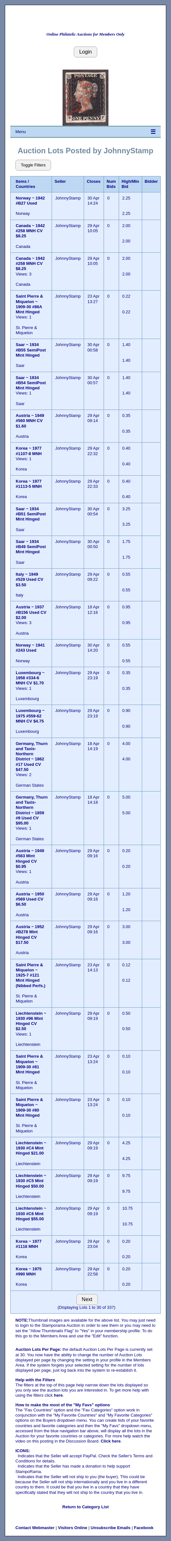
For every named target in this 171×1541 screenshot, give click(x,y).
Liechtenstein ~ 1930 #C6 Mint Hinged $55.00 (31, 1213)
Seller (60, 181)
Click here (111, 1441)
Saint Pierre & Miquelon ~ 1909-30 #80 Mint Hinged (29, 1107)
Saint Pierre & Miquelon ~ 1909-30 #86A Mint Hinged (29, 304)
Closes (93, 181)
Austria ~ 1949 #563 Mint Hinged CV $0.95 (30, 858)
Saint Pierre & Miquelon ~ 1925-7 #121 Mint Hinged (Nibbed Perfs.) (30, 975)
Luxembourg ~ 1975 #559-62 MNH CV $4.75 (30, 716)
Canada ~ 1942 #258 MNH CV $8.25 (30, 231)
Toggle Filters (33, 165)
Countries (25, 186)
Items (21, 181)
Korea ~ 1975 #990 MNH (29, 1271)
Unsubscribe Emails (111, 1527)
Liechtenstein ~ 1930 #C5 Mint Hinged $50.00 (31, 1181)
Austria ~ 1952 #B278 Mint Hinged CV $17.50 (30, 934)
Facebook (143, 1527)
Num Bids (111, 184)
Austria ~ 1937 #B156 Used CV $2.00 (31, 612)
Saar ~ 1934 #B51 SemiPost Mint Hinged (31, 514)
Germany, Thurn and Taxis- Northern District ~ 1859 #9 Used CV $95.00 (31, 810)
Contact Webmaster (35, 1527)
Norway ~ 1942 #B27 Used (30, 201)
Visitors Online (72, 1527)
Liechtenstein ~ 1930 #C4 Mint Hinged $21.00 (31, 1148)
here (58, 1395)
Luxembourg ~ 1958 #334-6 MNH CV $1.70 (30, 678)
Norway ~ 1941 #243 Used (30, 648)
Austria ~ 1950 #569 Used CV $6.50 (30, 899)
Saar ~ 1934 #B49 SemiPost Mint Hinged (31, 547)
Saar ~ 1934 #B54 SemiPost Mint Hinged (31, 383)
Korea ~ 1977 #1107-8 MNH (29, 451)
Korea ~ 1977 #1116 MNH (29, 1244)
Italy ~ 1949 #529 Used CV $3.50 (29, 579)
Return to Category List (85, 1506)
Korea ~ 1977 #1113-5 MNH (29, 484)
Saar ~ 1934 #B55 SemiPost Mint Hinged (31, 350)
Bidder (151, 181)
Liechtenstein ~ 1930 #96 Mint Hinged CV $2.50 (31, 1021)
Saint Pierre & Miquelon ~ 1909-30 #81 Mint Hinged (29, 1064)
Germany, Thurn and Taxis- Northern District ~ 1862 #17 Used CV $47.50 (31, 756)
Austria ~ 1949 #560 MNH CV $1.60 (30, 420)
